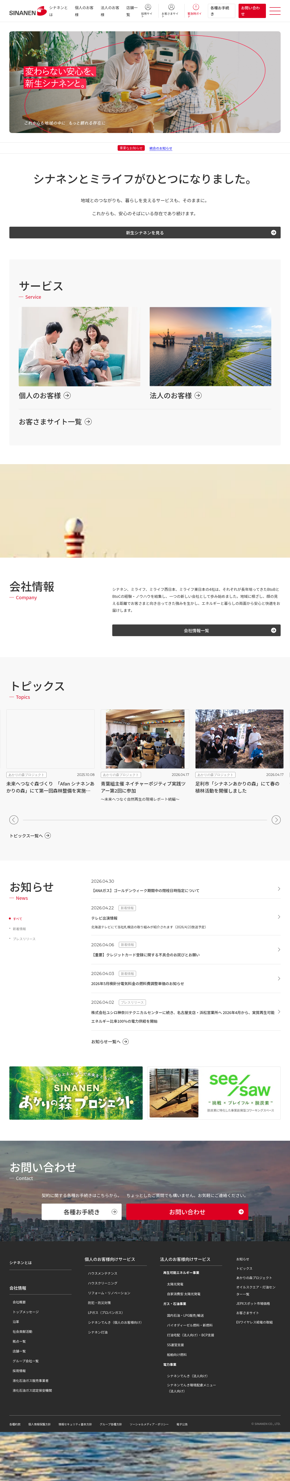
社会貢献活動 (19, 1376)
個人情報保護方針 (43, 1473)
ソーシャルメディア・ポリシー (167, 1473)
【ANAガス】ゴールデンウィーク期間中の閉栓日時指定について (159, 894)
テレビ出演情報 (107, 922)
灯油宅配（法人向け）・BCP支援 (187, 1384)
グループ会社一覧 (22, 1405)
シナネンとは (22, 1308)
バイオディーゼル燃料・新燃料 (186, 1374)
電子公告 (204, 1473)
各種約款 (15, 1473)
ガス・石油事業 (171, 1352)
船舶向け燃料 (173, 1403)
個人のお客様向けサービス (110, 1308)
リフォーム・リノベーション (106, 1342)
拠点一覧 (15, 1386)
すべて (18, 923)
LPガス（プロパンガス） (103, 1361)
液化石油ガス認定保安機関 (29, 1435)
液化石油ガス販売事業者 (27, 1425)
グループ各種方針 (124, 1473)
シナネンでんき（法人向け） (185, 1425)
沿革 (12, 1366)
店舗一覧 (15, 1396)
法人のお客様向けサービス (185, 1308)
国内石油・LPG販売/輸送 (182, 1364)
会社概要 (15, 1347)
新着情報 (20, 933)
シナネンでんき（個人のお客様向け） (112, 1371)
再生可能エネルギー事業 (178, 1321)
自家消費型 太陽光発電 (180, 1343)
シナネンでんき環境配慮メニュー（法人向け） (191, 1437)
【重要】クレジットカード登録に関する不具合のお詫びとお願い (159, 959)
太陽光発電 (172, 1333)
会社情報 (17, 1333)
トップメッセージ (22, 1356)
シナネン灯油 (94, 1381)
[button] (13, 824)
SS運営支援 (172, 1393)
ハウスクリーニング (99, 1332)
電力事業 (166, 1413)
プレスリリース (26, 943)
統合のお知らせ (161, 148)
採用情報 (15, 1415)
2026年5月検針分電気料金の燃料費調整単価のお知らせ (149, 987)
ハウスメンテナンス (99, 1322)
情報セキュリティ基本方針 (83, 1473)
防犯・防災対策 (96, 1351)
